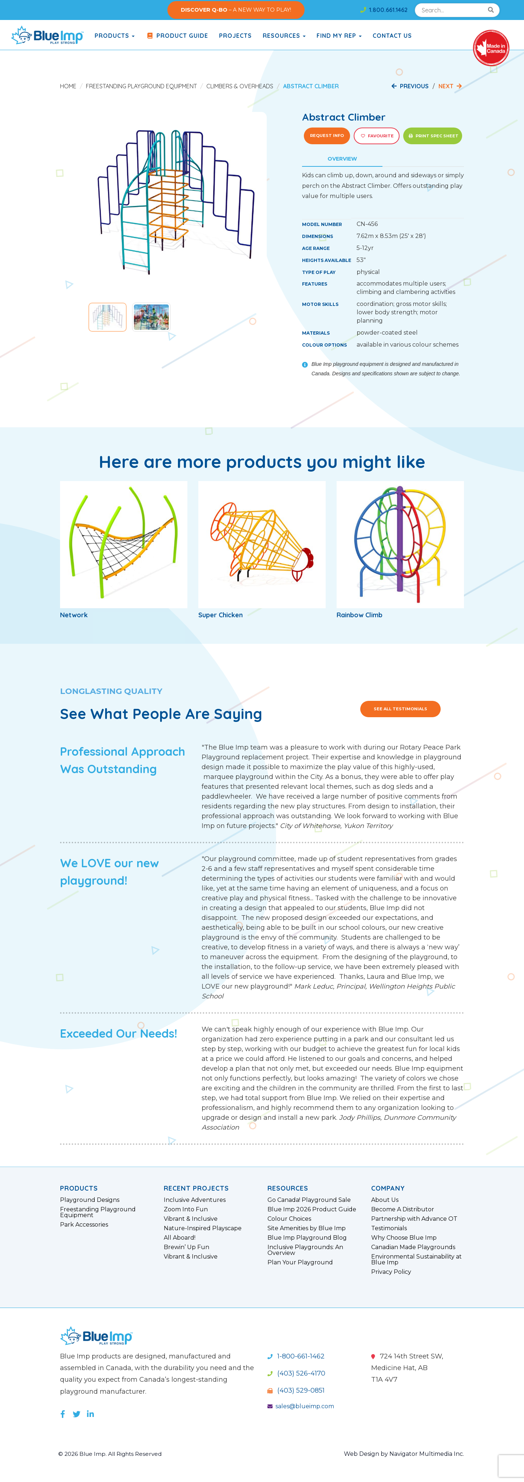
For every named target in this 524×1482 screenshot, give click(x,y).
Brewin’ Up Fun (186, 1247)
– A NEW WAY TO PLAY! (236, 10)
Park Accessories (84, 1225)
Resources (284, 35)
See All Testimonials (400, 708)
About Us (384, 1200)
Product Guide (177, 35)
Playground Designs (89, 1200)
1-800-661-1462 (296, 1356)
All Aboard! (179, 1238)
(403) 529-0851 (296, 1390)
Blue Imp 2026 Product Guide (311, 1209)
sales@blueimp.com (300, 1406)
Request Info (327, 135)
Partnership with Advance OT (414, 1219)
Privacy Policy (391, 1272)
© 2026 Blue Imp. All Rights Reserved (112, 1453)
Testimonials (389, 1228)
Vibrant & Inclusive (191, 1219)
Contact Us (392, 35)
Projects (235, 35)
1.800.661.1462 (384, 9)
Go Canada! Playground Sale (309, 1200)
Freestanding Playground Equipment (141, 86)
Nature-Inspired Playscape (203, 1228)
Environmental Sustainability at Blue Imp (416, 1259)
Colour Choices (289, 1219)
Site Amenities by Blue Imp (306, 1228)
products (115, 35)
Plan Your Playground (300, 1262)
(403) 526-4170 (296, 1373)
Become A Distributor (402, 1209)
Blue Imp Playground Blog (307, 1238)
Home (68, 86)
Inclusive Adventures (195, 1200)
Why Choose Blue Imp (404, 1238)
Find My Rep (339, 35)
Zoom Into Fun (186, 1209)
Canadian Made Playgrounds (413, 1247)
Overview (342, 159)
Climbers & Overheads (239, 86)
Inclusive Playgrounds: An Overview (305, 1250)
